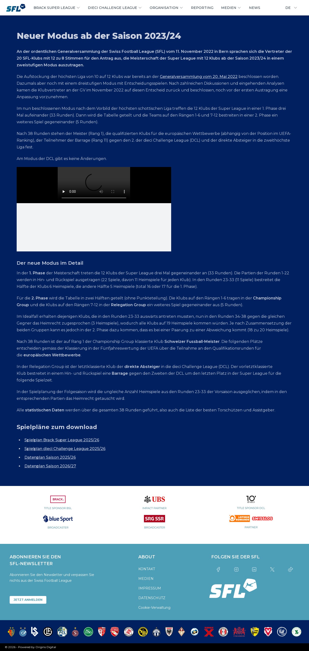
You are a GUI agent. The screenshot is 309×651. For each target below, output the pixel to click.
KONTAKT (146, 569)
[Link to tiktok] (290, 569)
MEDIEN (146, 578)
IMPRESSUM (149, 588)
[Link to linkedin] (254, 569)
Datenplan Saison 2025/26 (50, 457)
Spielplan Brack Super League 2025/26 (61, 440)
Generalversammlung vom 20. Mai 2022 (199, 76)
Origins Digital (45, 647)
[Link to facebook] (218, 569)
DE (291, 8)
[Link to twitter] (272, 569)
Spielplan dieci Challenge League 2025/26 (64, 448)
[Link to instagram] (236, 569)
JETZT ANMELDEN (28, 600)
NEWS (254, 8)
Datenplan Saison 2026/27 (50, 466)
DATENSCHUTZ (151, 598)
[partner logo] (58, 505)
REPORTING (202, 8)
